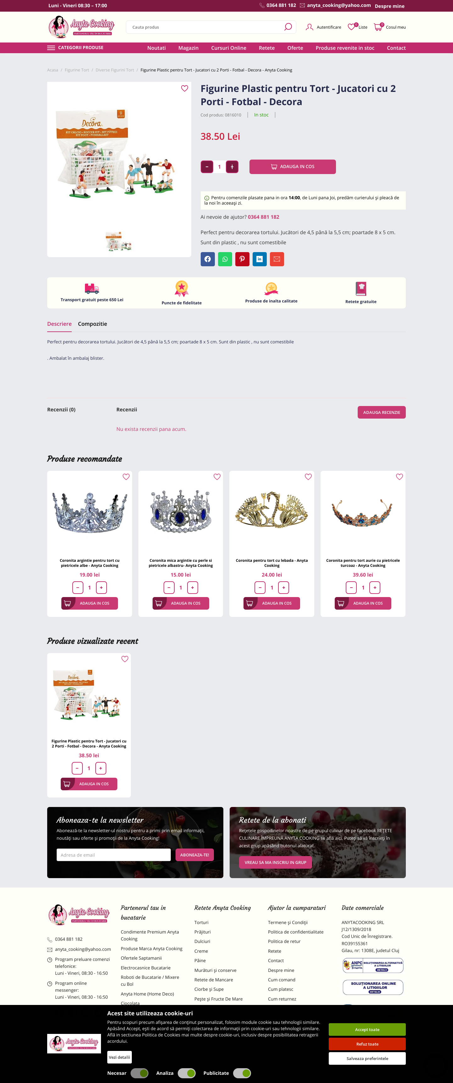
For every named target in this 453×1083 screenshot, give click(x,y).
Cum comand (281, 980)
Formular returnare (288, 1009)
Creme (201, 951)
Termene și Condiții (288, 923)
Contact (396, 47)
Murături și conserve (215, 970)
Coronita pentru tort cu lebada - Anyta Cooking (272, 563)
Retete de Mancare (213, 980)
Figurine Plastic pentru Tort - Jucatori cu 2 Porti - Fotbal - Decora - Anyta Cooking (89, 743)
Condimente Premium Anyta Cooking (150, 935)
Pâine (200, 961)
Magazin (188, 47)
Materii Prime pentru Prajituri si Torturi (151, 1016)
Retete (267, 47)
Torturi (201, 923)
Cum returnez (282, 999)
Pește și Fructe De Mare (218, 999)
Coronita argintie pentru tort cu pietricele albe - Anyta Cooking (90, 563)
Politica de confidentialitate (296, 932)
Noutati (156, 47)
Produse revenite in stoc (345, 47)
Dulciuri (202, 942)
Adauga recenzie (381, 412)
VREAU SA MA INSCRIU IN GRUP (275, 862)
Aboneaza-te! (194, 855)
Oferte (295, 47)
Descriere (59, 323)
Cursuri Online (228, 47)
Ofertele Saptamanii (141, 958)
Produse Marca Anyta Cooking (151, 949)
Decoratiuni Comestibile (145, 1046)
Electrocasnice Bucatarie (146, 968)
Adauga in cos (293, 167)
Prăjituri (202, 932)
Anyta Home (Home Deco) (147, 994)
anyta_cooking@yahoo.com (79, 949)
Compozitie (92, 323)
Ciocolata (130, 1004)
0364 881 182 (263, 216)
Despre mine (281, 970)
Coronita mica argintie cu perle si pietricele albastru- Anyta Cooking (181, 563)
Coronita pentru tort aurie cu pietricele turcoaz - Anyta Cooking (363, 563)
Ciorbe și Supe (209, 989)
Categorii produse (80, 48)
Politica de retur (284, 942)
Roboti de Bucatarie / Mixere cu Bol (150, 980)
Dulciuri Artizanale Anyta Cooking (146, 1033)
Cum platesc (280, 989)
